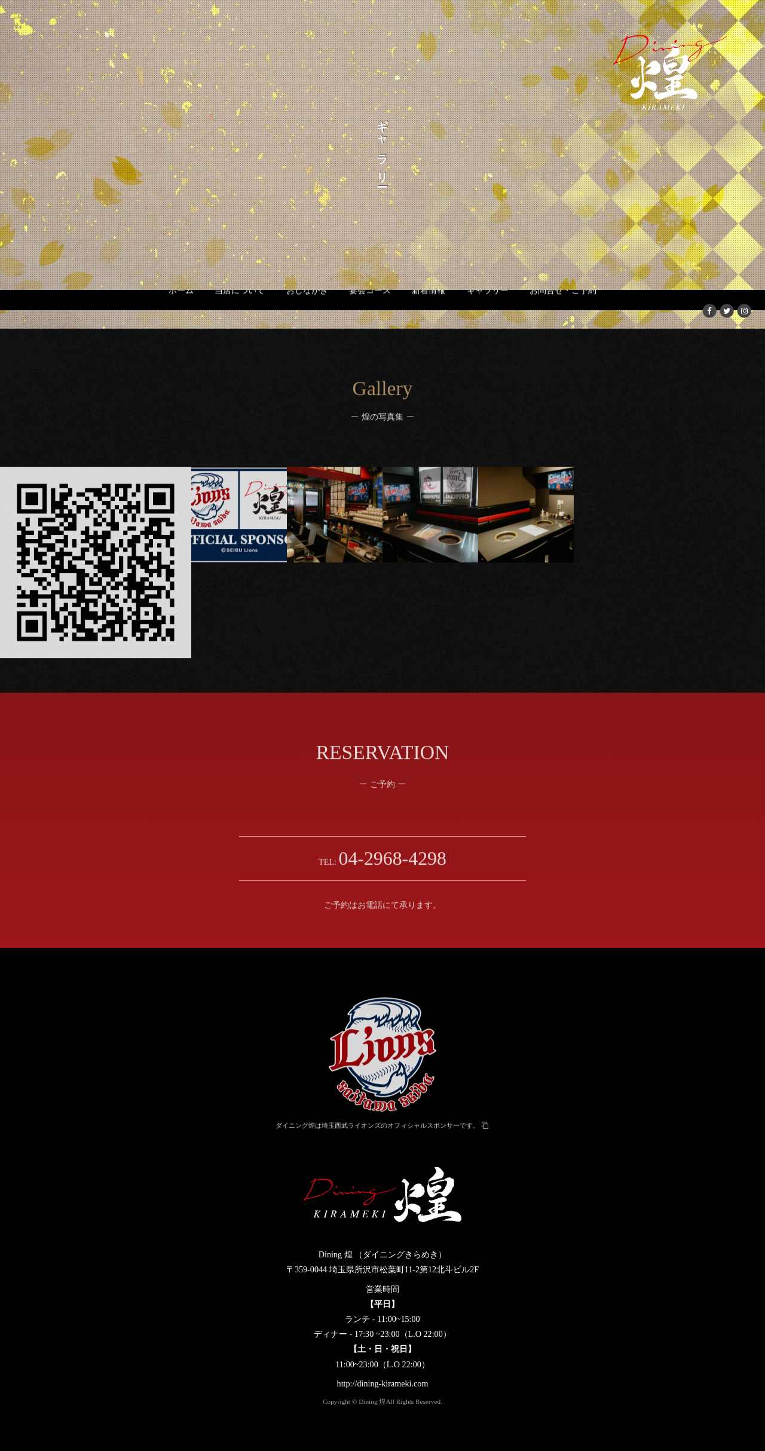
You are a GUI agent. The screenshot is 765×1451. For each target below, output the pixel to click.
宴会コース (370, 309)
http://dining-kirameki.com (383, 1383)
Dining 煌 (372, 1401)
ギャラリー (488, 309)
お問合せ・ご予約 (563, 309)
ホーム (181, 309)
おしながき (307, 309)
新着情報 (428, 309)
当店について (240, 309)
